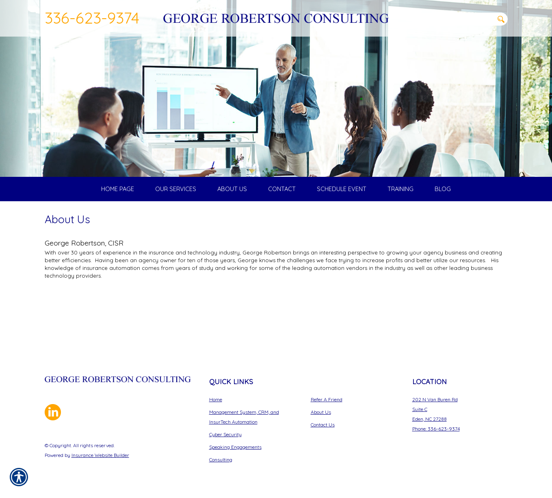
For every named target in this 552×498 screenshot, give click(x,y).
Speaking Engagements (235, 447)
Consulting (220, 460)
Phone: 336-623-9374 (436, 429)
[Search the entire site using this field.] (453, 19)
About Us (321, 412)
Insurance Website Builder (100, 455)
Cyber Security (225, 434)
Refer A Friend (326, 399)
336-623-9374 (92, 18)
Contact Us (323, 425)
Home (215, 399)
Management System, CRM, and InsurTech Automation (244, 417)
